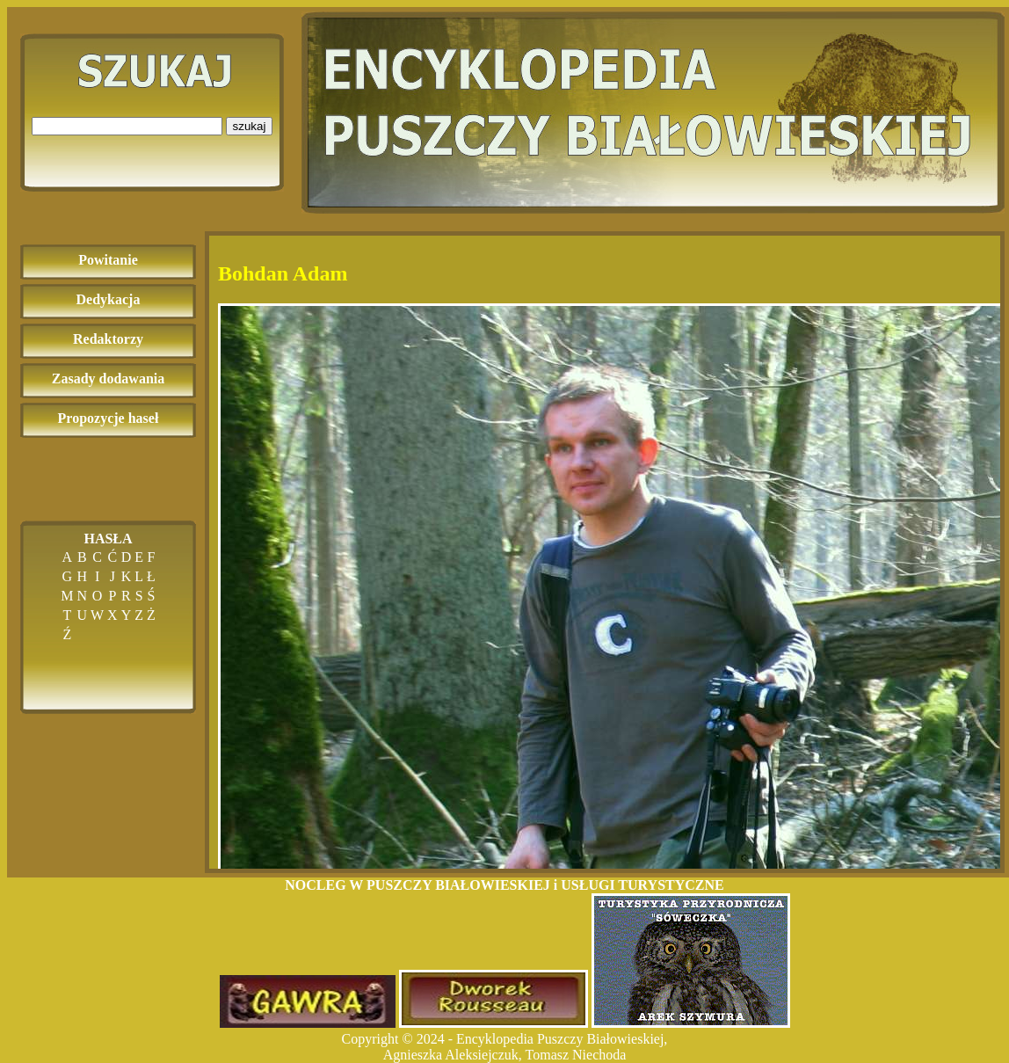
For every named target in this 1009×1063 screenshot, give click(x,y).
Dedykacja (108, 299)
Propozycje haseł (108, 418)
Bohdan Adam (282, 273)
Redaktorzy (108, 338)
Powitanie (108, 259)
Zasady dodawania (108, 378)
